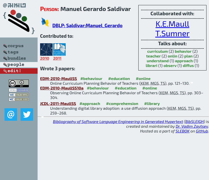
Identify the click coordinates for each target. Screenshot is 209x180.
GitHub (202, 130)
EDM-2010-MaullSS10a (61, 88)
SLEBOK (182, 130)
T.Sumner (172, 33)
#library (152, 103)
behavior (183, 51)
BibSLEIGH (194, 121)
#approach (89, 103)
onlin (172, 56)
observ (169, 65)
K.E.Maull (172, 23)
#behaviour (91, 78)
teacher (153, 56)
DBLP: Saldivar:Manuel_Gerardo (87, 25)
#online (143, 78)
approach (184, 60)
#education (119, 78)
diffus (188, 65)
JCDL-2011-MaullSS (58, 103)
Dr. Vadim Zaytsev (192, 126)
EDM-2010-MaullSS (58, 78)
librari (151, 65)
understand (158, 60)
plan (188, 56)
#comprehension (122, 103)
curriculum (157, 51)
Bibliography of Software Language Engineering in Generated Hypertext (118, 121)
